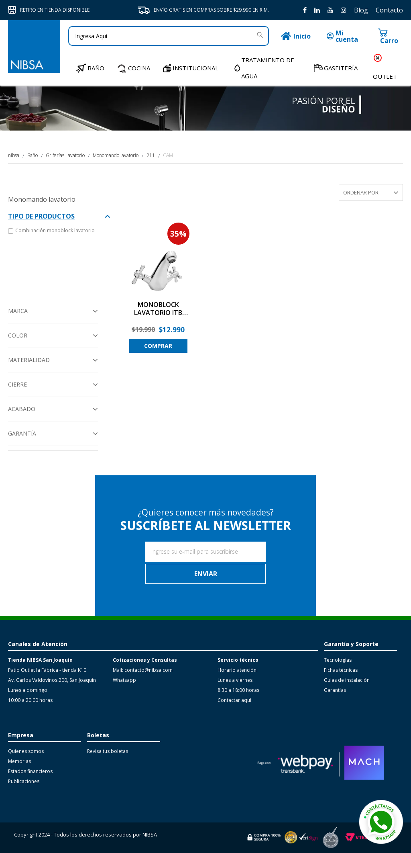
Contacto (389, 10)
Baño (32, 155)
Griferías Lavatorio (65, 155)
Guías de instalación (347, 680)
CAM (168, 155)
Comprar (158, 346)
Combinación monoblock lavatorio (51, 231)
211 (150, 155)
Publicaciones (23, 781)
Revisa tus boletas (107, 751)
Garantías (335, 690)
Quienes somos (26, 751)
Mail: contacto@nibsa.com (143, 670)
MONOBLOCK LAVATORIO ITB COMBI (158, 309)
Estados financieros (30, 771)
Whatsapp (124, 680)
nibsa (13, 155)
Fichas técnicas (341, 670)
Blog (361, 10)
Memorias (19, 761)
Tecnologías (338, 660)
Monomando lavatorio (115, 155)
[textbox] (168, 36)
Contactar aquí (234, 700)
